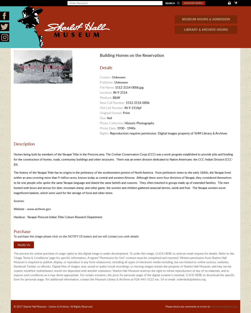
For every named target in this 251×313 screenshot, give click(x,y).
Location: (106, 92)
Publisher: (107, 82)
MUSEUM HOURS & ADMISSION (206, 19)
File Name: (107, 87)
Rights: (104, 133)
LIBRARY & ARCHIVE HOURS (206, 29)
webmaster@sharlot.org (224, 306)
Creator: (105, 77)
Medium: (106, 97)
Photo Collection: (112, 123)
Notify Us (24, 245)
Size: (103, 118)
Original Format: (111, 113)
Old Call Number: (112, 108)
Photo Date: (108, 128)
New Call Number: (112, 103)
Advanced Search (193, 3)
